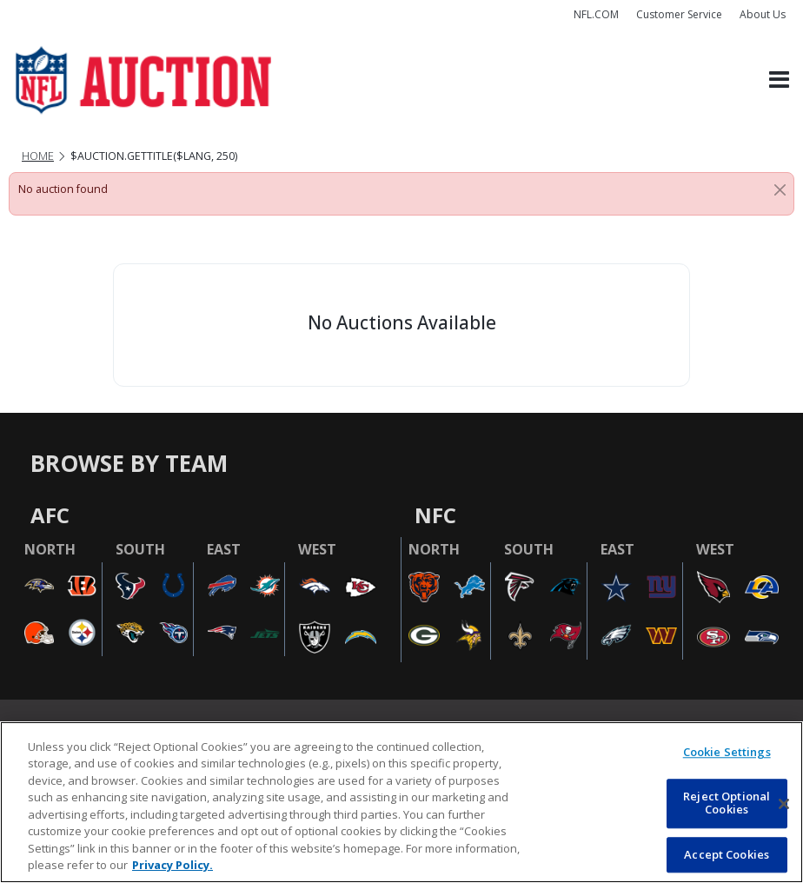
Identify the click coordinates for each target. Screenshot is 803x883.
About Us (763, 14)
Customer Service (679, 14)
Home (38, 156)
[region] (401, 802)
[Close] (780, 189)
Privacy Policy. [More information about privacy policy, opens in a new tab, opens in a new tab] (172, 865)
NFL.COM (596, 14)
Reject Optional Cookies (726, 803)
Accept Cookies (726, 854)
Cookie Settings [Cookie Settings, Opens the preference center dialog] (727, 752)
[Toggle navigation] (779, 80)
